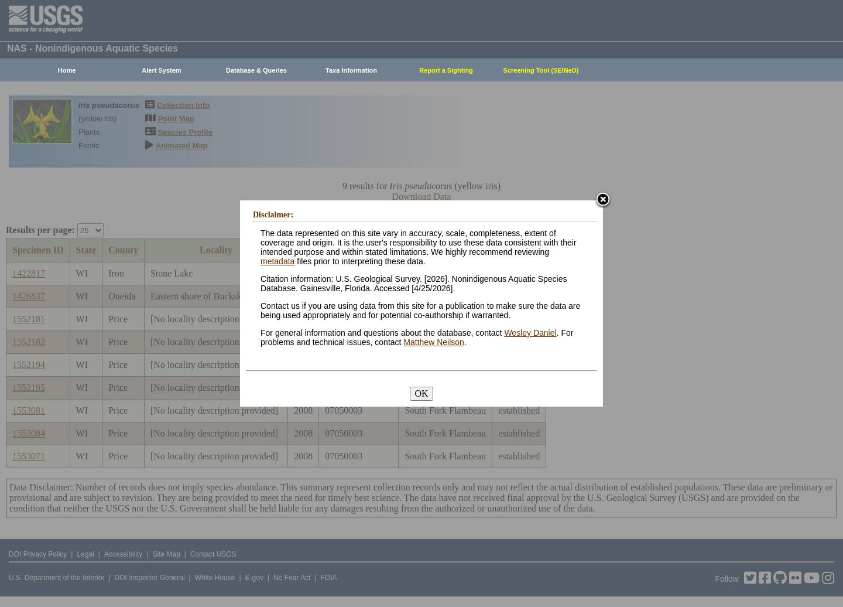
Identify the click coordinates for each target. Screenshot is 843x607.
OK (421, 393)
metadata (277, 261)
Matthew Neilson (433, 342)
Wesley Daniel (530, 332)
